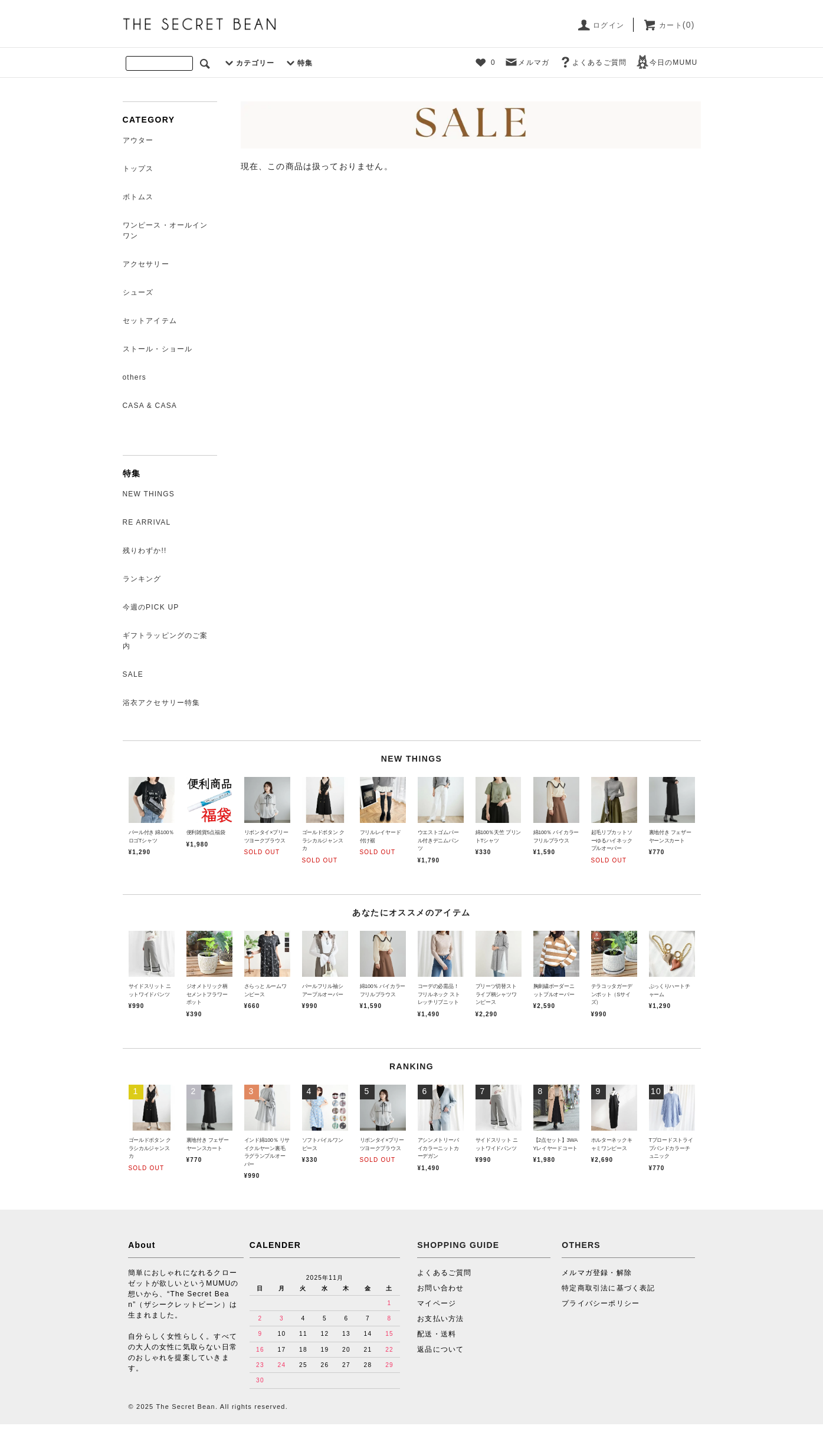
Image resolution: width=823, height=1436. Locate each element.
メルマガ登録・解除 (597, 1273)
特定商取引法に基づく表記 (608, 1288)
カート (668, 25)
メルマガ (526, 62)
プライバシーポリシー (601, 1303)
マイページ (436, 1303)
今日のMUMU (666, 62)
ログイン (600, 25)
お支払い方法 (440, 1319)
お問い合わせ (440, 1288)
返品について (440, 1349)
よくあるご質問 (592, 62)
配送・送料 (436, 1334)
